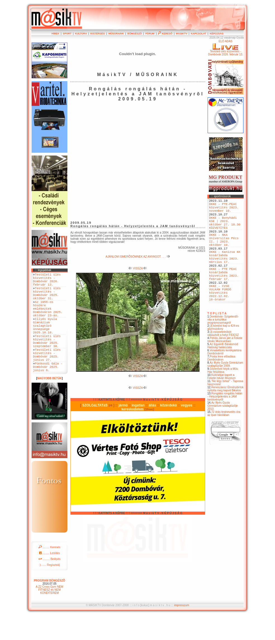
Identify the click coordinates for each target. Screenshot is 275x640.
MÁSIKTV (181, 33)
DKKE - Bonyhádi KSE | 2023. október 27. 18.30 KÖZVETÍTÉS (224, 228)
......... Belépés (49, 583)
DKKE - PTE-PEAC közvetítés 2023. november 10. (224, 209)
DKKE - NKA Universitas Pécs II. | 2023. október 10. (224, 250)
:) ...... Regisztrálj (49, 589)
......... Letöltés (49, 577)
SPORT (67, 33)
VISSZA (138, 268)
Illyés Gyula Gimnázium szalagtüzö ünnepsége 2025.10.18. (45, 338)
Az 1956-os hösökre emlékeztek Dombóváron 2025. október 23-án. (48, 317)
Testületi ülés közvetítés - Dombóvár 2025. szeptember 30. (47, 358)
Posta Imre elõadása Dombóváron (221, 383)
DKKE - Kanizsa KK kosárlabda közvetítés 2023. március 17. (224, 271)
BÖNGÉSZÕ (134, 33)
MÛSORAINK (116, 33)
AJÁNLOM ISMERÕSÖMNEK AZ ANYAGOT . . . (138, 256)
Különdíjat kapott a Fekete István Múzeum (221, 402)
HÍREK (55, 33)
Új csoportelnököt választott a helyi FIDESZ (223, 359)
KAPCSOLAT (198, 33)
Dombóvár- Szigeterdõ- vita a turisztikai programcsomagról (223, 344)
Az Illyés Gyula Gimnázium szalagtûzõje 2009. (225, 389)
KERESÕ (165, 33)
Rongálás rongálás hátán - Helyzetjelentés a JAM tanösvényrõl (224, 421)
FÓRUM (150, 33)
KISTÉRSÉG (97, 33)
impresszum (181, 629)
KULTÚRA (81, 33)
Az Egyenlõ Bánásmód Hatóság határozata (222, 371)
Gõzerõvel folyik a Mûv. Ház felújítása (223, 395)
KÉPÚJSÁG (217, 33)
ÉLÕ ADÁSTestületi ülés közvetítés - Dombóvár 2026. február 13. (225, 48)
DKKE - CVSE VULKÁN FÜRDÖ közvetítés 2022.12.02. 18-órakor (220, 315)
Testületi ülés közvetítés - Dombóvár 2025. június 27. (47, 375)
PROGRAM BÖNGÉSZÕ (49, 604)
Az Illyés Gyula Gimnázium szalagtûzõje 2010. (222, 431)
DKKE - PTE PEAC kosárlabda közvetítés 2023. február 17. (224, 292)
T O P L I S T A (216, 338)
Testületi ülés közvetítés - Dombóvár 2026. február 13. (47, 281)
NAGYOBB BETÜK (49, 402)
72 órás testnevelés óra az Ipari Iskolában (223, 439)
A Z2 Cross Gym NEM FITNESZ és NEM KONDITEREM (49, 614)
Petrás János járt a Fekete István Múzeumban (224, 365)
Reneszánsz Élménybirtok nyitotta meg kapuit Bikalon (225, 414)
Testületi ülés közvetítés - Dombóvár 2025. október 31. (47, 298)
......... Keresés (49, 571)
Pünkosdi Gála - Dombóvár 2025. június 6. (48, 390)
